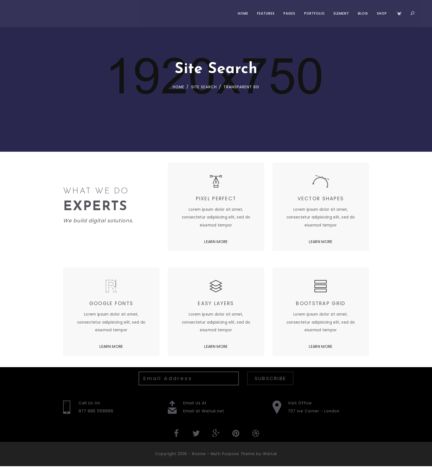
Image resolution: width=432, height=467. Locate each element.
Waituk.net (213, 411)
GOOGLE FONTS (111, 303)
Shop (381, 13)
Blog (362, 13)
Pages (289, 13)
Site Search (203, 87)
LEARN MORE (216, 241)
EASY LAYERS (216, 303)
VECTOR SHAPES (320, 198)
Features (265, 13)
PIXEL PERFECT (216, 198)
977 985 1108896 (96, 411)
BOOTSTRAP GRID (320, 303)
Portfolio (313, 13)
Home (242, 13)
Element (340, 13)
